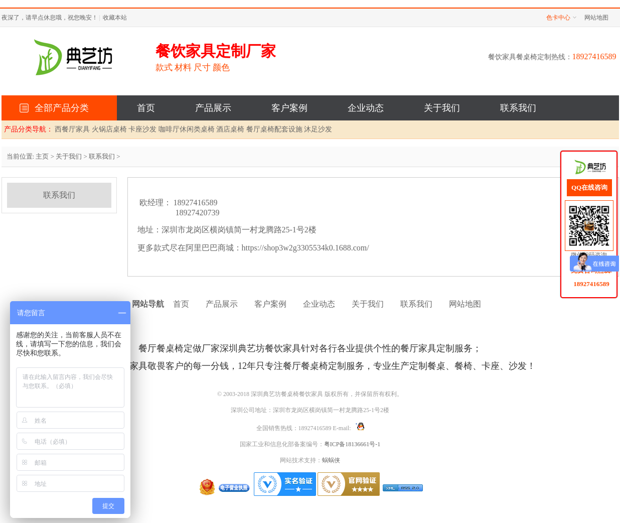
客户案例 (289, 108)
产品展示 (213, 108)
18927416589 (591, 283)
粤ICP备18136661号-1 (352, 444)
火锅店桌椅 (109, 129)
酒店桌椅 (230, 129)
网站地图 (596, 17)
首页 (146, 108)
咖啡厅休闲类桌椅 (187, 129)
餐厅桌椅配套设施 (274, 129)
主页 (42, 156)
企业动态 (366, 108)
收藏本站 (115, 17)
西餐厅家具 (72, 129)
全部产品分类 (62, 108)
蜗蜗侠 (331, 460)
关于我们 (442, 108)
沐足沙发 (318, 129)
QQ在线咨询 (589, 187)
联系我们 (518, 108)
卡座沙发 (142, 129)
